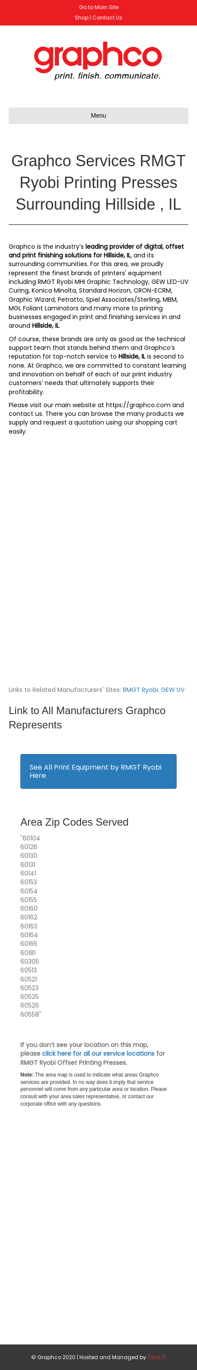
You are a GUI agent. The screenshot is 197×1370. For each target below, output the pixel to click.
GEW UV (172, 689)
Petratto (70, 299)
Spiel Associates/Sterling (123, 299)
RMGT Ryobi (140, 689)
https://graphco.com (138, 405)
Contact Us (107, 17)
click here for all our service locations (98, 1053)
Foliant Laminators (51, 308)
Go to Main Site (98, 7)
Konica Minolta (54, 290)
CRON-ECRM (152, 290)
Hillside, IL (117, 255)
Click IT (157, 1357)
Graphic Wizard (32, 299)
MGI (14, 308)
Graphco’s (159, 347)
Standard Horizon (105, 290)
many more (112, 308)
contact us (25, 413)
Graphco (22, 246)
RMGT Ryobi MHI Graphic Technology (93, 281)
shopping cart (156, 422)
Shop (82, 17)
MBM (170, 299)
